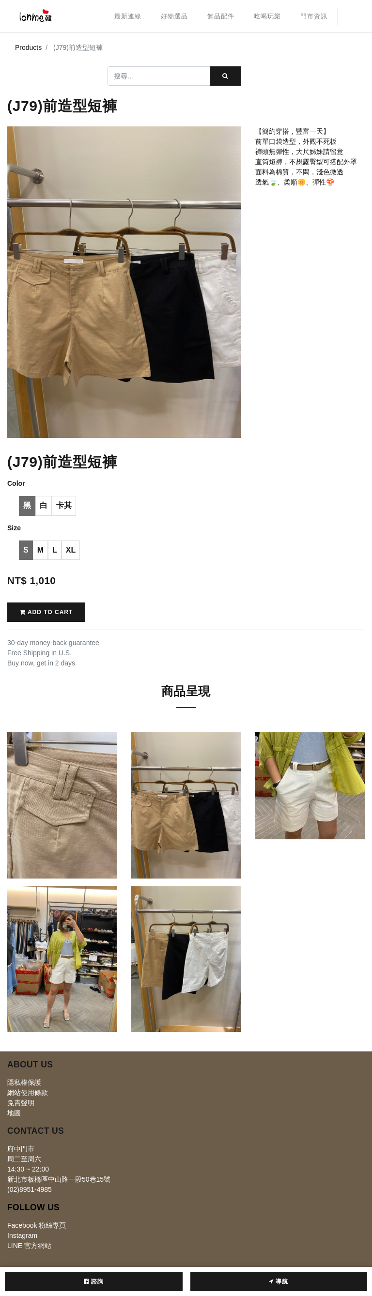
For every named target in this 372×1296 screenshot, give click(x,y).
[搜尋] (225, 76)
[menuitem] (128, 16)
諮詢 (94, 1281)
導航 (278, 1281)
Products (28, 47)
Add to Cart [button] (46, 612)
